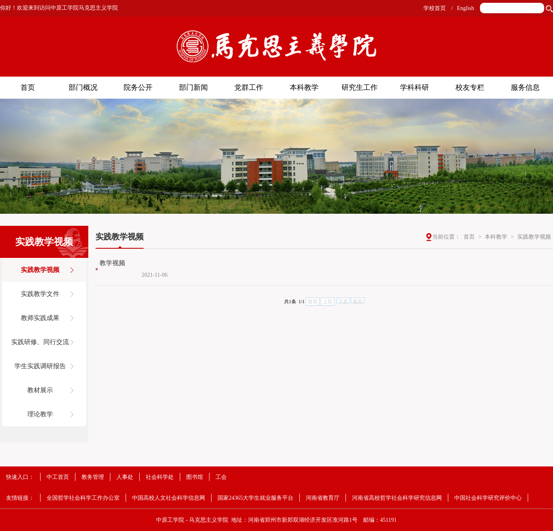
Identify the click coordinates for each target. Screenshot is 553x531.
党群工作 (248, 87)
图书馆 (194, 477)
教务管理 (92, 477)
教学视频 (112, 262)
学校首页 (434, 8)
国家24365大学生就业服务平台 (255, 498)
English (465, 8)
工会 (221, 477)
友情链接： (20, 498)
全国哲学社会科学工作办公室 (83, 498)
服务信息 (525, 87)
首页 (27, 87)
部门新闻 (193, 87)
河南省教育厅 (323, 498)
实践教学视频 (40, 269)
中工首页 (58, 477)
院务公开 (138, 87)
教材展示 (40, 390)
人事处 (124, 477)
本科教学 (304, 87)
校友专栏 (469, 87)
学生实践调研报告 (40, 366)
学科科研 (414, 87)
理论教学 (40, 414)
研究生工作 (360, 87)
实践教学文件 (40, 293)
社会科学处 (160, 477)
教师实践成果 (40, 317)
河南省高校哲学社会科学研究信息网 (397, 498)
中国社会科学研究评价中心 (488, 498)
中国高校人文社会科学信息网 (168, 498)
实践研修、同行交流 (40, 341)
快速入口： (20, 477)
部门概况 (83, 87)
